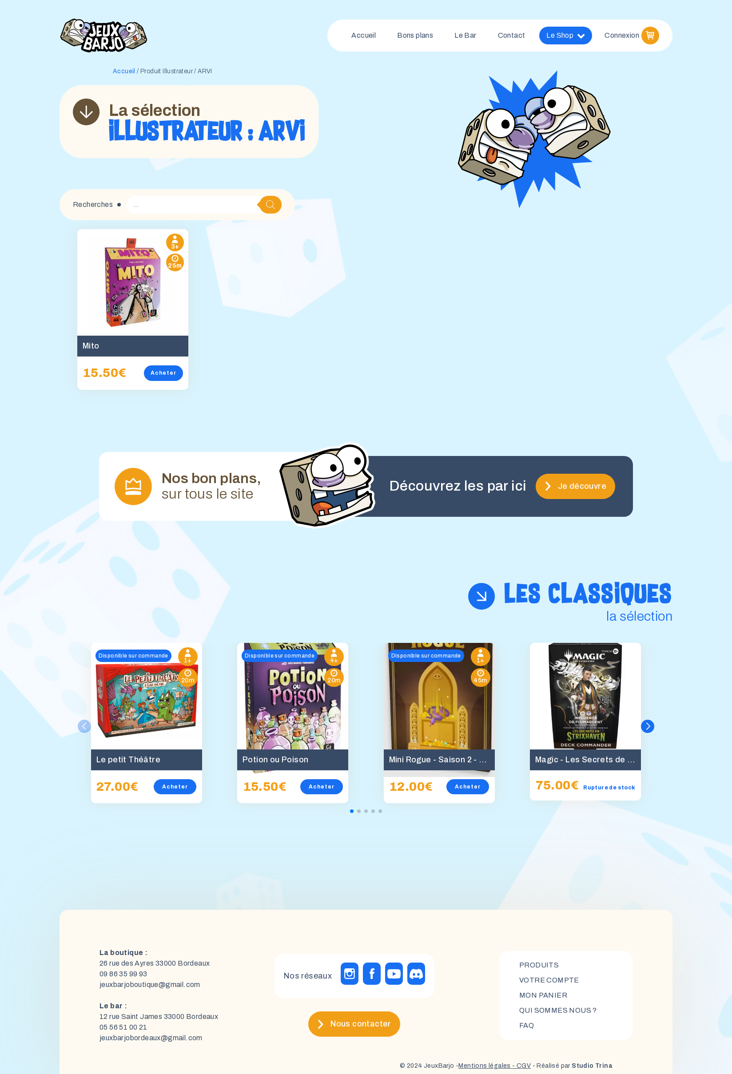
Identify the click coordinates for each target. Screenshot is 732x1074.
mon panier (543, 995)
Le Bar (465, 35)
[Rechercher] (270, 205)
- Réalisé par (572, 1065)
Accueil (363, 35)
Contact (511, 35)
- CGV (521, 1065)
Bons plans (415, 35)
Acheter (163, 373)
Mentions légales (484, 1065)
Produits (539, 965)
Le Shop (565, 36)
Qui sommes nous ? (558, 1010)
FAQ (526, 1025)
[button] (647, 726)
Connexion (622, 35)
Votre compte (549, 980)
